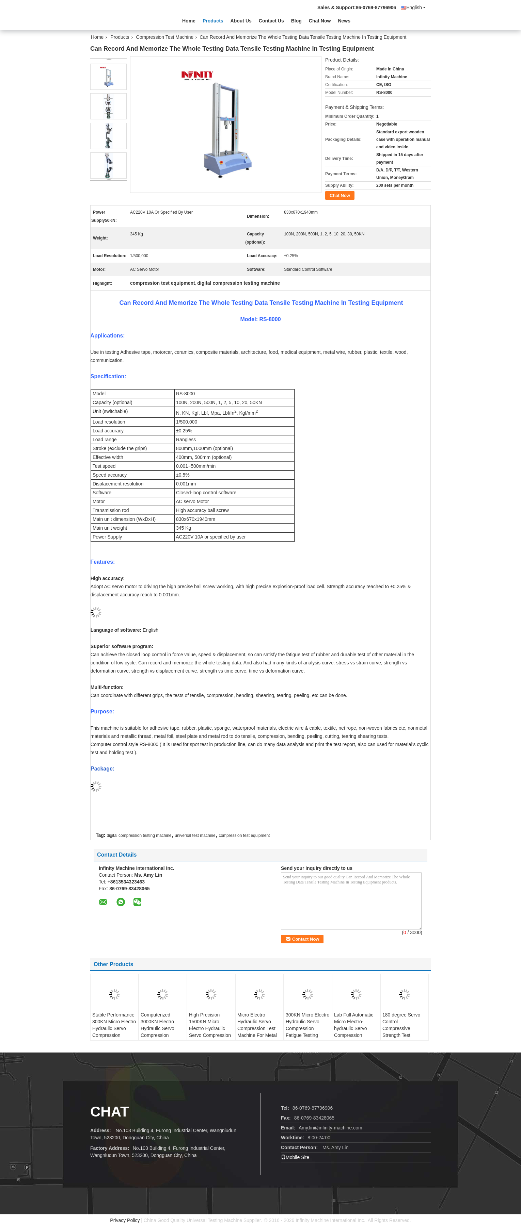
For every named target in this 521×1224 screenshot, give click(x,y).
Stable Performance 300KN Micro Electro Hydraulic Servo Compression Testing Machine (114, 1028)
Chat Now (320, 20)
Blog (296, 20)
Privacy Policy (125, 1220)
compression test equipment (244, 835)
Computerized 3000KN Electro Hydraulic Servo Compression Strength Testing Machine (158, 1032)
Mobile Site (295, 1157)
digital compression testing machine (139, 835)
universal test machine (195, 835)
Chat (109, 1112)
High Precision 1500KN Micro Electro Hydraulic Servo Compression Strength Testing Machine (210, 1032)
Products (213, 20)
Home (188, 20)
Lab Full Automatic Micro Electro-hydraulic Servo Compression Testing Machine (353, 1028)
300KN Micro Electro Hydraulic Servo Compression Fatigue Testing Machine (307, 1028)
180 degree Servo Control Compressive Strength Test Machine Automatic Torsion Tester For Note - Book (402, 1035)
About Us (241, 20)
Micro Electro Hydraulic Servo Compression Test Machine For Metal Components (257, 1028)
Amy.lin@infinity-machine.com (330, 1127)
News (344, 20)
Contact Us (271, 20)
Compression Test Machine (165, 37)
